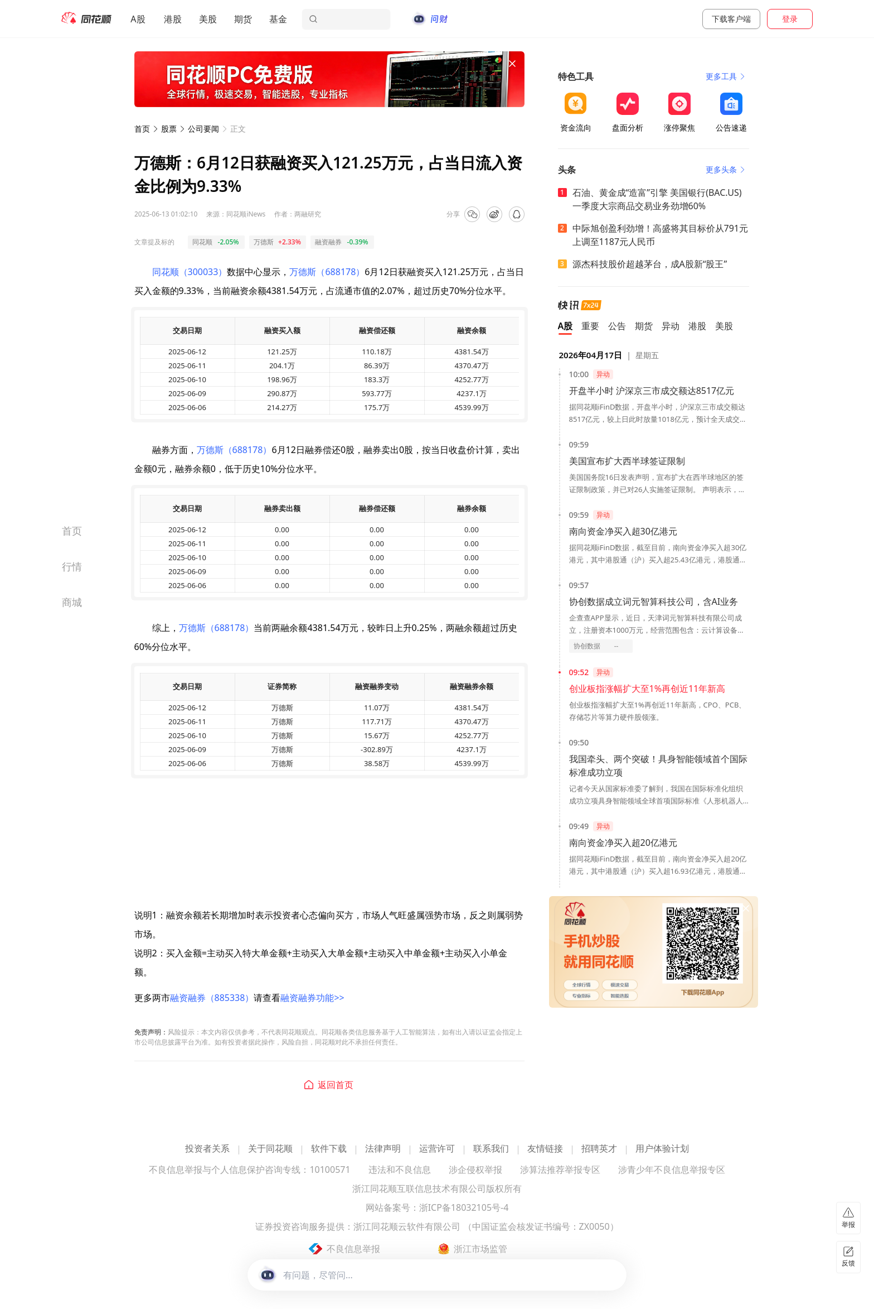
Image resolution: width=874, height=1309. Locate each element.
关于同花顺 (270, 1149)
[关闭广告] (512, 63)
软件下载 (329, 1149)
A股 (137, 19)
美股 (208, 19)
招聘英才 (599, 1149)
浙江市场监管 (480, 1248)
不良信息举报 (353, 1248)
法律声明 (383, 1149)
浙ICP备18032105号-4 (464, 1208)
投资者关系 (207, 1149)
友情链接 (545, 1149)
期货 (243, 19)
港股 (173, 19)
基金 (278, 19)
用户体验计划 (662, 1149)
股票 (169, 128)
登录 (790, 18)
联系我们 (491, 1149)
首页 (142, 128)
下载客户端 (731, 18)
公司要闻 (203, 128)
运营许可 (437, 1149)
